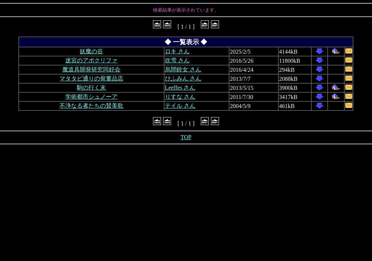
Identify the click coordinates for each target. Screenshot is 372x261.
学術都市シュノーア (91, 97)
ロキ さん (177, 51)
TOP (186, 137)
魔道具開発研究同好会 (91, 69)
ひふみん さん (183, 78)
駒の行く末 (91, 87)
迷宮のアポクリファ (91, 60)
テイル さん (180, 106)
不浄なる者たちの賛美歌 (91, 106)
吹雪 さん (177, 60)
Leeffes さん (180, 87)
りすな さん (180, 97)
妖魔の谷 (91, 51)
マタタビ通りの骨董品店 (91, 78)
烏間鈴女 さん (183, 69)
